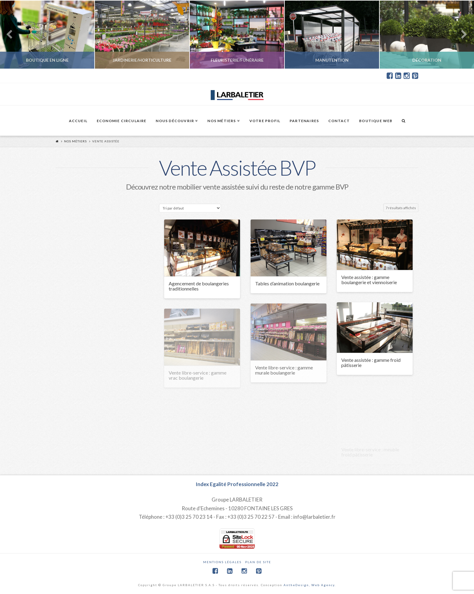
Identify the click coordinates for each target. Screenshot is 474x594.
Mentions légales (222, 562)
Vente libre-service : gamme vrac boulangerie (197, 375)
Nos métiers (75, 141)
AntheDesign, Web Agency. (310, 585)
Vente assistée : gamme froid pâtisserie (371, 362)
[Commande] (190, 208)
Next (461, 34)
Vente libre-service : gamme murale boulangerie (284, 370)
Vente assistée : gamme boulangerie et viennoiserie (369, 279)
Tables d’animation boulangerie (287, 283)
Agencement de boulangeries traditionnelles (199, 286)
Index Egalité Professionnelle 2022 (237, 484)
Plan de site (258, 562)
